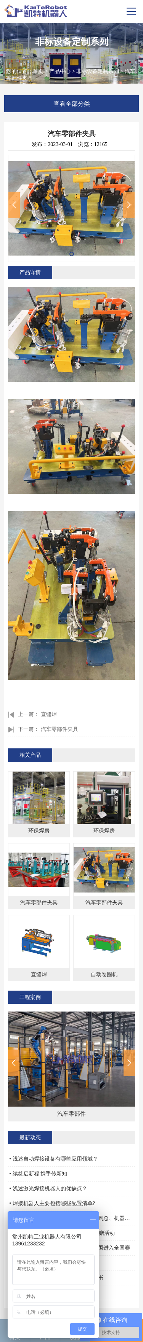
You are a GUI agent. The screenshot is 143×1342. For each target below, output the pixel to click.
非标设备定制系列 (97, 71)
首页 (38, 71)
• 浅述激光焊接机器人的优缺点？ (48, 1188)
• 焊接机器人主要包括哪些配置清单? (52, 1203)
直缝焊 (49, 714)
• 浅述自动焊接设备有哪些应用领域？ (53, 1159)
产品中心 (60, 71)
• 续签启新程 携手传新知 (38, 1174)
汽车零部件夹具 (59, 729)
